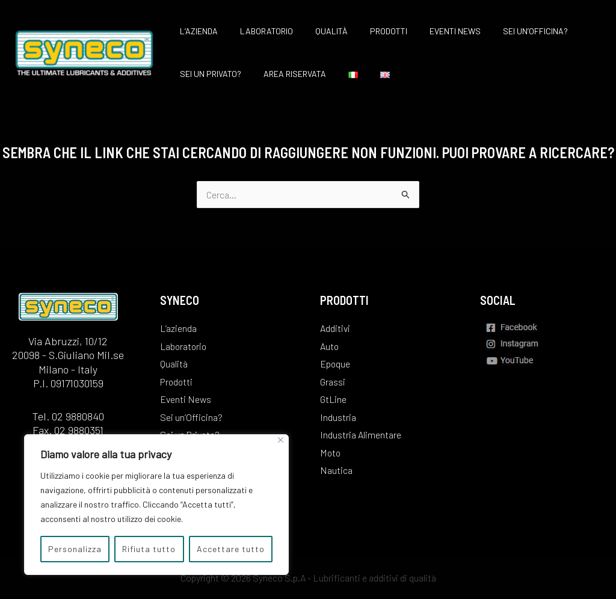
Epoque (335, 363)
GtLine (333, 398)
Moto (331, 452)
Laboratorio (258, 31)
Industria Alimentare (360, 434)
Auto (329, 345)
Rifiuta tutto (149, 549)
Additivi (335, 327)
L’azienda (196, 31)
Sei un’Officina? (505, 31)
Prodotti (369, 31)
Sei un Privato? (207, 74)
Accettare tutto (231, 549)
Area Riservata (286, 74)
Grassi (332, 380)
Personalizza (75, 549)
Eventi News (430, 31)
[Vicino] (280, 440)
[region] (156, 504)
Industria (338, 416)
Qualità (317, 31)
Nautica (336, 470)
